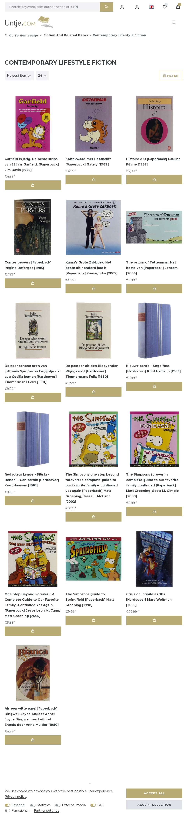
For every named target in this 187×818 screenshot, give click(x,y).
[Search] (106, 7)
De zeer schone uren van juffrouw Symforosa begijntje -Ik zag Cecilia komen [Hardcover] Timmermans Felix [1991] (32, 374)
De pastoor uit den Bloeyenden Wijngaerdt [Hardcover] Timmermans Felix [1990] (92, 371)
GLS (100, 805)
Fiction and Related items (65, 35)
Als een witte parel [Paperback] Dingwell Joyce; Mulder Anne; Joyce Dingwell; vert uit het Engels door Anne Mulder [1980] (32, 717)
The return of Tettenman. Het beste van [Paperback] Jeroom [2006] (152, 268)
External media (74, 805)
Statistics (43, 805)
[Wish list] (164, 7)
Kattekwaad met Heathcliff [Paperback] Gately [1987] (88, 161)
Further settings (46, 810)
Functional (20, 810)
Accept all (154, 793)
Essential (18, 805)
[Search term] (52, 7)
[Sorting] (19, 75)
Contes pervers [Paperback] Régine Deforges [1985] (28, 265)
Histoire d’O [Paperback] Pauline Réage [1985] (153, 161)
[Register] (137, 7)
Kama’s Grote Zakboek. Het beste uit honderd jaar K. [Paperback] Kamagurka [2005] (91, 268)
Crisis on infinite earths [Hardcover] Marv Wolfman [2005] (149, 599)
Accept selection (154, 805)
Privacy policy (15, 796)
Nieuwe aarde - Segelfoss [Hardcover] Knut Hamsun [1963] (153, 368)
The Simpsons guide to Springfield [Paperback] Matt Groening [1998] (90, 599)
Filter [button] (170, 75)
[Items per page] (42, 75)
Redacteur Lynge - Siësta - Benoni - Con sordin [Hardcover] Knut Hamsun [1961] (32, 480)
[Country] (151, 7)
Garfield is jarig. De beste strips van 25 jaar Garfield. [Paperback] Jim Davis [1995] (32, 164)
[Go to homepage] (21, 35)
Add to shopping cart (32, 185)
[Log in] (122, 7)
